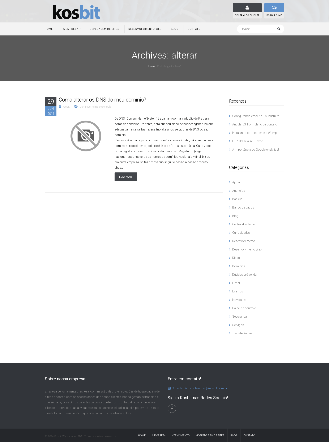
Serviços (238, 325)
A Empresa (70, 28)
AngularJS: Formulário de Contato (254, 124)
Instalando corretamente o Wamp (254, 132)
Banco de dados (243, 207)
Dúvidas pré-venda (244, 274)
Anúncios (238, 190)
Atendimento (181, 435)
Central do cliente (243, 224)
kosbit (66, 106)
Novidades (239, 299)
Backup (237, 199)
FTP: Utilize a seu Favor (247, 141)
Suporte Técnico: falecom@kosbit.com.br (197, 388)
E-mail (236, 283)
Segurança (239, 316)
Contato (194, 28)
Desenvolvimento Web (145, 28)
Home (49, 28)
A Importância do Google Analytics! (255, 149)
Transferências (242, 333)
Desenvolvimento (243, 241)
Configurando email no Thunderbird (255, 116)
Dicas (236, 257)
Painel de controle (101, 106)
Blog (174, 28)
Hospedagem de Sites (103, 28)
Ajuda (236, 182)
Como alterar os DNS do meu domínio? (102, 100)
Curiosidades (241, 232)
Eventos (237, 291)
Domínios (85, 106)
